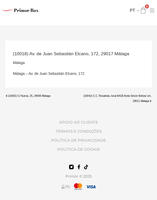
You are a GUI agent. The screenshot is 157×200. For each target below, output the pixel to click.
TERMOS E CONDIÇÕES (79, 131)
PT (132, 10)
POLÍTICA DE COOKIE (78, 149)
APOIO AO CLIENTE (78, 122)
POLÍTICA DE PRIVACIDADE (78, 140)
